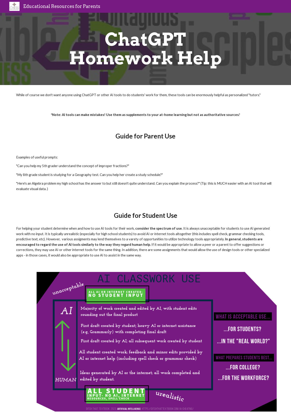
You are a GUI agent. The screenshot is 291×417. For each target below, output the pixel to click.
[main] (145, 48)
